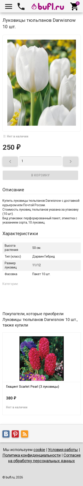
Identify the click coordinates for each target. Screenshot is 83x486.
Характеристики (20, 233)
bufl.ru (10, 477)
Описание (13, 189)
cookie (39, 449)
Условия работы (63, 449)
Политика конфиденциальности (31, 455)
